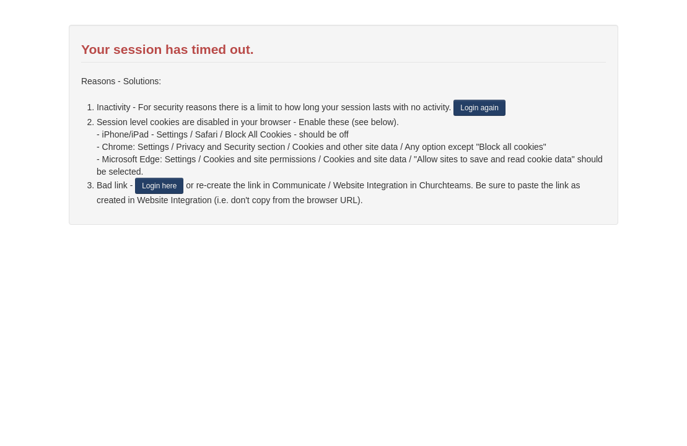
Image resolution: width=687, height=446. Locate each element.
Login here (159, 185)
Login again (479, 107)
